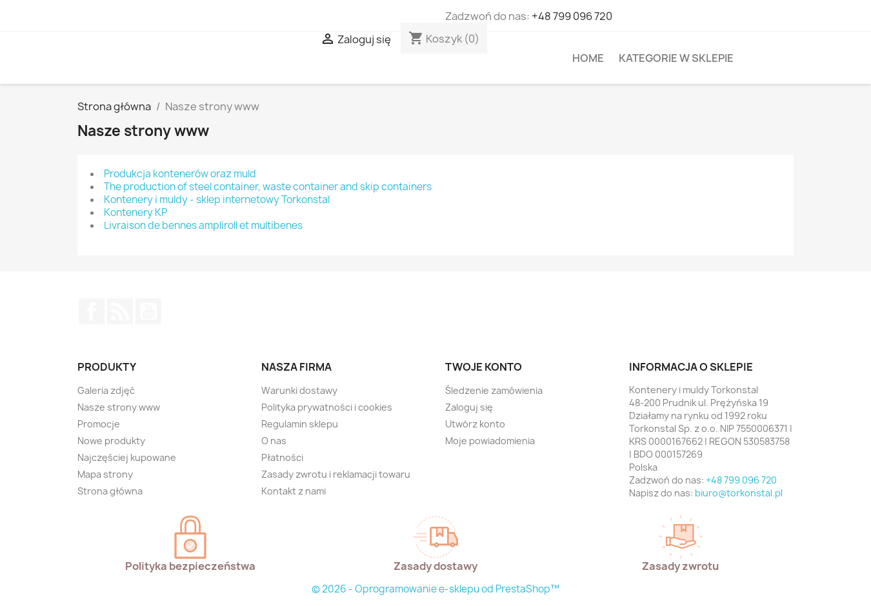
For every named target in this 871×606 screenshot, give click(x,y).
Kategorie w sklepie (676, 58)
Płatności (282, 457)
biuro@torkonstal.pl (739, 493)
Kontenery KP (135, 212)
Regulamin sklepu (299, 424)
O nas (273, 441)
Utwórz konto (475, 424)
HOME (588, 58)
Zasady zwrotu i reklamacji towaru (335, 474)
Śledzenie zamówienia (494, 390)
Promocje (98, 424)
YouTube (148, 311)
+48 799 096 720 (572, 16)
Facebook (92, 311)
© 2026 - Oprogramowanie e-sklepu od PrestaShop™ (435, 589)
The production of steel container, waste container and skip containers (268, 186)
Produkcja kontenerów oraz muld (180, 174)
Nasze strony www (118, 407)
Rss (120, 311)
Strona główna (110, 491)
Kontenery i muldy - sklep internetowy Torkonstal (217, 199)
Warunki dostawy (299, 390)
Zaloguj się (469, 407)
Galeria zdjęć (106, 390)
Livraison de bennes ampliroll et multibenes (203, 225)
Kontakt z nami (293, 491)
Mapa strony (105, 474)
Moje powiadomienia (490, 441)
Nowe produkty (111, 441)
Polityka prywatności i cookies (326, 407)
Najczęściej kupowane (126, 457)
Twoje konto (483, 367)
